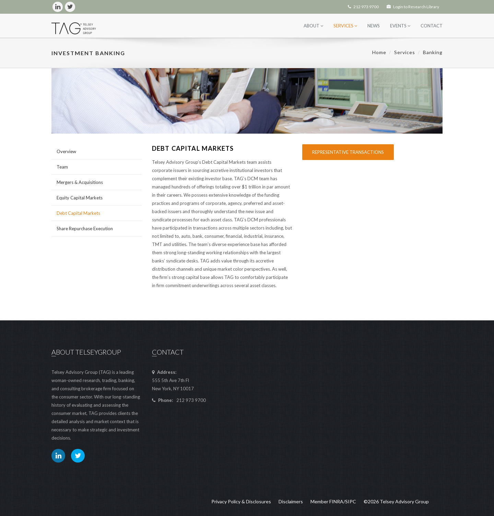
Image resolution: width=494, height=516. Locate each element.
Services (345, 25)
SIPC (350, 501)
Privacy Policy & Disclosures (241, 501)
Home (379, 52)
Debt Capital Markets (78, 213)
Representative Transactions (348, 152)
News (373, 25)
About (313, 25)
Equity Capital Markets (80, 197)
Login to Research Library (413, 6)
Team (62, 167)
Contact (432, 25)
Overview (66, 151)
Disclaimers (291, 501)
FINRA (336, 501)
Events (400, 25)
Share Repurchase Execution (85, 228)
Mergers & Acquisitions (80, 182)
